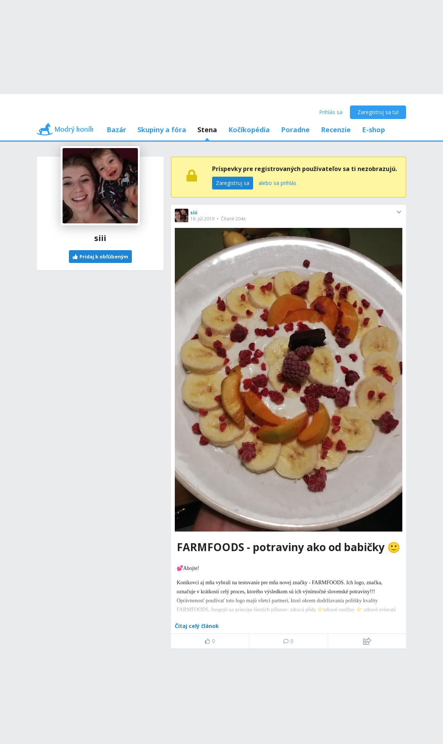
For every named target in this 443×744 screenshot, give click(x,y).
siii (193, 212)
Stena (207, 129)
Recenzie (336, 129)
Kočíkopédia (249, 129)
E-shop (373, 129)
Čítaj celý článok (197, 625)
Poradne (295, 129)
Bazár (116, 129)
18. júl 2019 (202, 218)
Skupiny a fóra (161, 129)
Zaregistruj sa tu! (378, 112)
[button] (399, 212)
